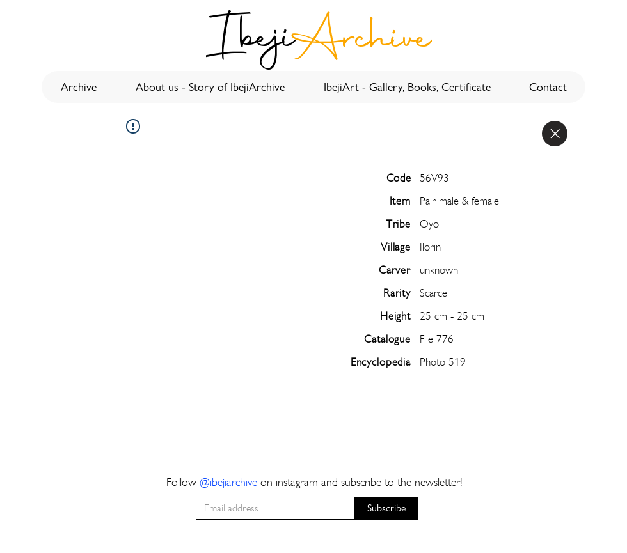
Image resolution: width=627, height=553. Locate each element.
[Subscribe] (386, 508)
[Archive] (361, 41)
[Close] (554, 133)
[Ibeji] (251, 41)
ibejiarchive (233, 481)
